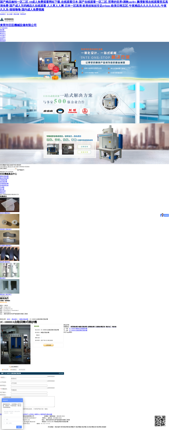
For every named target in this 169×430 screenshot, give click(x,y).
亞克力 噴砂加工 (5, 213)
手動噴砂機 (3, 180)
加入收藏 (9, 14)
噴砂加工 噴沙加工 (6, 294)
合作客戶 (3, 35)
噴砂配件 (3, 31)
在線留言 (3, 14)
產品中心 (3, 33)
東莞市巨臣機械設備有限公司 (18, 25)
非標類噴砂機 (4, 183)
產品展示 (14, 319)
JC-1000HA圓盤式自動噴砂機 (78, 328)
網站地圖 (16, 14)
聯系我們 (23, 14)
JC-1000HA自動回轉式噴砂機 (78, 330)
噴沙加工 (3, 278)
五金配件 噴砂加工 (6, 245)
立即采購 (48, 345)
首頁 (8, 319)
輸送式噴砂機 (4, 178)
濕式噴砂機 (3, 181)
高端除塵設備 (4, 185)
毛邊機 (2, 187)
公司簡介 (3, 37)
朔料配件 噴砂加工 (6, 229)
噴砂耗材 (3, 191)
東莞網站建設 (25, 425)
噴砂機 (2, 30)
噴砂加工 (3, 192)
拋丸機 (2, 189)
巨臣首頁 (3, 28)
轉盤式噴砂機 (4, 176)
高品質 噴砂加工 (5, 262)
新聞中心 (3, 39)
